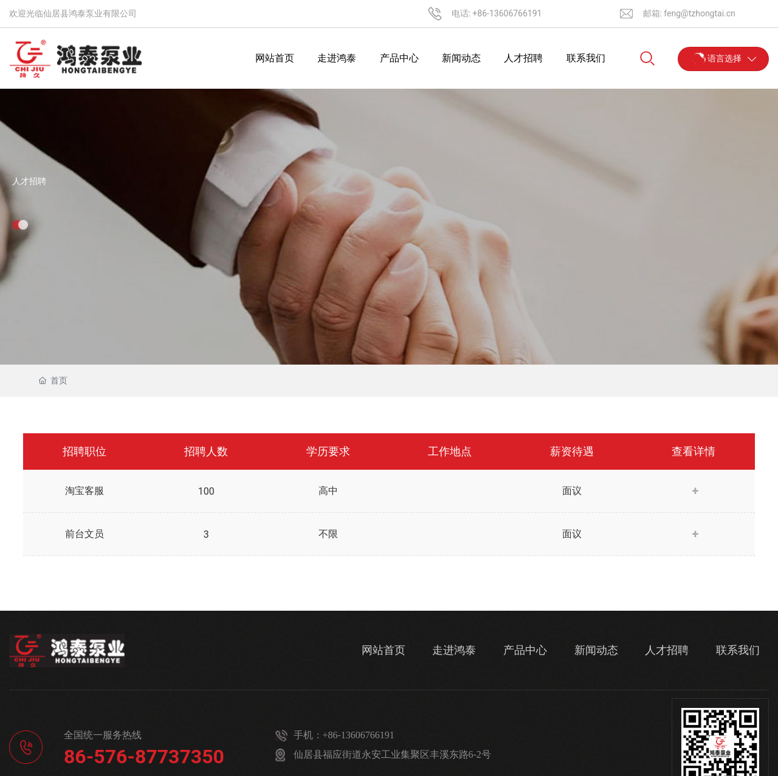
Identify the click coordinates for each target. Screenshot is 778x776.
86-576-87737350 (144, 756)
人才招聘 (29, 181)
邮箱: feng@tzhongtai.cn (689, 13)
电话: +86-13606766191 (497, 13)
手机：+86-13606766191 (344, 735)
